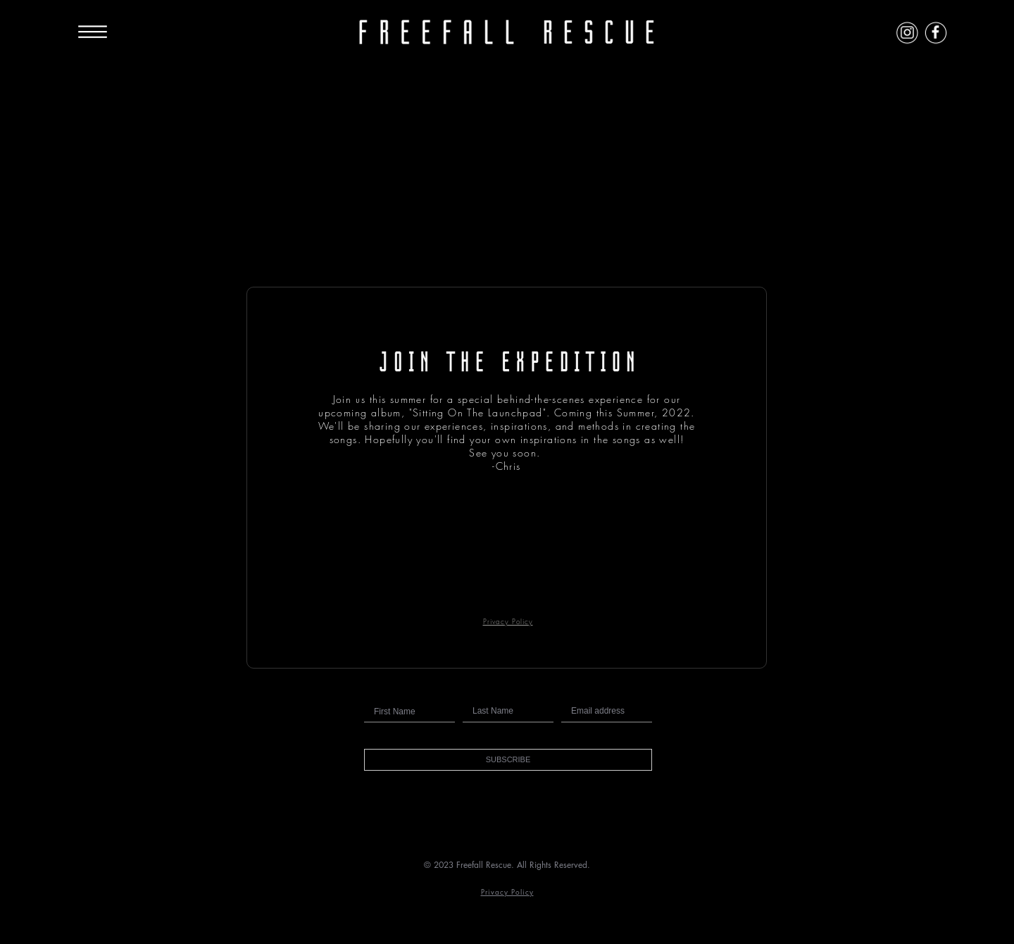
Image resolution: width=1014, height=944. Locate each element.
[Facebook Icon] (935, 32)
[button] (508, 760)
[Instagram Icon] (907, 32)
